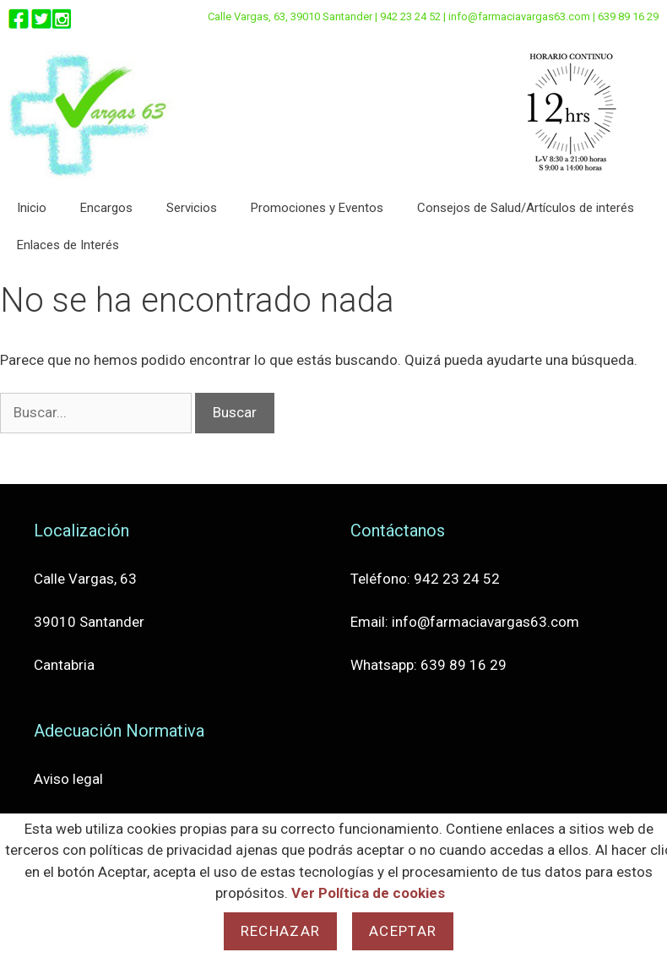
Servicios (191, 207)
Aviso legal (68, 778)
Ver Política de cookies (368, 892)
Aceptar (403, 930)
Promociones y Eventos (317, 207)
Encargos (106, 207)
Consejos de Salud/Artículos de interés (525, 207)
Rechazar (280, 930)
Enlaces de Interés (68, 245)
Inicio (31, 207)
